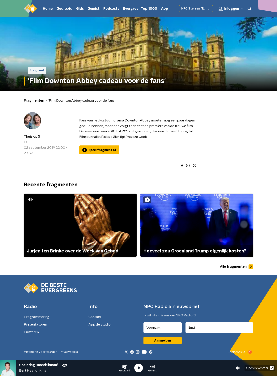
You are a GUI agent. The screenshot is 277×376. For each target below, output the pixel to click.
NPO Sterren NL (196, 8)
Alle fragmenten (236, 266)
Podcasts (111, 8)
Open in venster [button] (260, 368)
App (164, 8)
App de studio (99, 324)
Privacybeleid (69, 351)
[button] (124, 368)
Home (48, 8)
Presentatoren (35, 324)
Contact (94, 317)
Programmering (36, 317)
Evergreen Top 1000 (140, 8)
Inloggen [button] (231, 9)
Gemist (93, 8)
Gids (80, 8)
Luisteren (31, 332)
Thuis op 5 (32, 136)
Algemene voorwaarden (40, 351)
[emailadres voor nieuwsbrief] (219, 327)
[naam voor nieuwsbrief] (162, 327)
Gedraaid (64, 8)
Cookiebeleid (236, 352)
